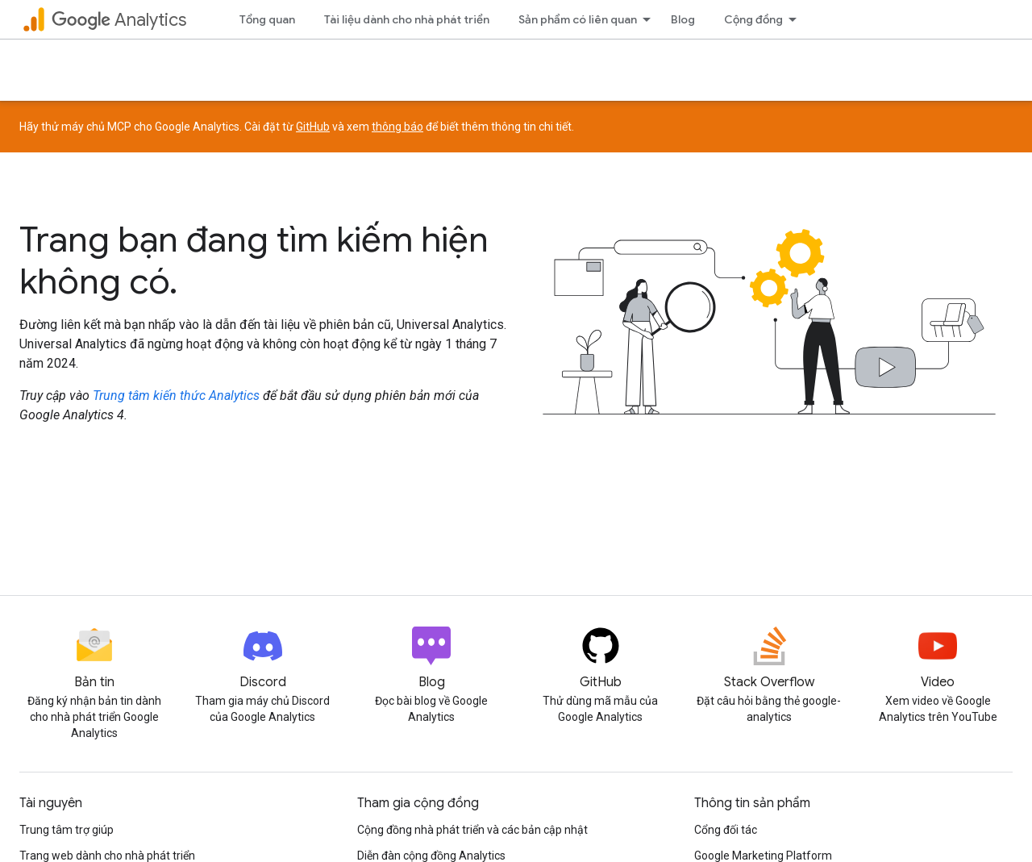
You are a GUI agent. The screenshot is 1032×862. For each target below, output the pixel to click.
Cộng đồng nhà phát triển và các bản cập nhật (472, 829)
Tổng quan (267, 19)
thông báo (397, 126)
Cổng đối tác (725, 829)
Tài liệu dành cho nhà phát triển (406, 19)
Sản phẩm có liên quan (577, 19)
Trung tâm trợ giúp (66, 829)
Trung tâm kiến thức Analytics (176, 395)
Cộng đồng (753, 19)
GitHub (313, 126)
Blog (683, 19)
